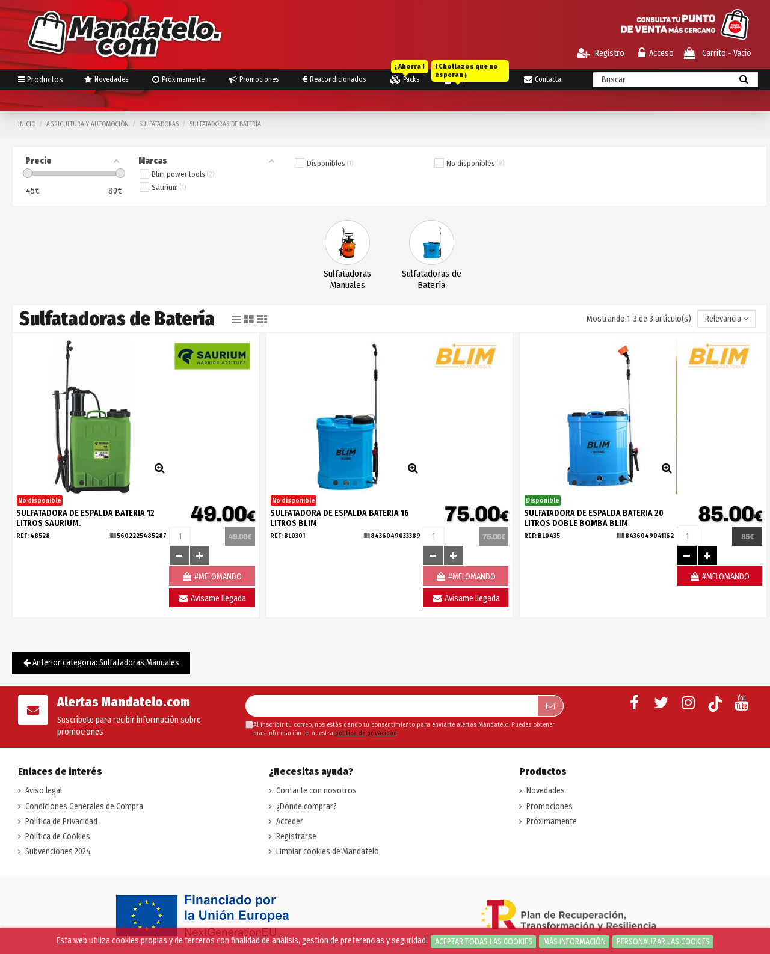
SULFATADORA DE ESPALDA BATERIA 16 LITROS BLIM (339, 518)
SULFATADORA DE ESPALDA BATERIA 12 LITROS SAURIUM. (85, 518)
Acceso (656, 53)
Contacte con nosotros (316, 791)
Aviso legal (43, 791)
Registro (600, 53)
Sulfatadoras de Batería (431, 279)
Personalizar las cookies (663, 942)
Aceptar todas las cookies (483, 942)
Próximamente (551, 821)
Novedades (545, 791)
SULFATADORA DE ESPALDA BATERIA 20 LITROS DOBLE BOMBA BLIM (594, 518)
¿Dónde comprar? (306, 806)
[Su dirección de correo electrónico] (391, 706)
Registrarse (296, 836)
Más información (574, 942)
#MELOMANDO (719, 577)
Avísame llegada (212, 598)
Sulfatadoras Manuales (347, 279)
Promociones (549, 806)
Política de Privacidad (61, 821)
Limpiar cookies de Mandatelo (327, 851)
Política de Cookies (57, 836)
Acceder (289, 821)
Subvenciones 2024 (58, 851)
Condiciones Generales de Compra (84, 806)
